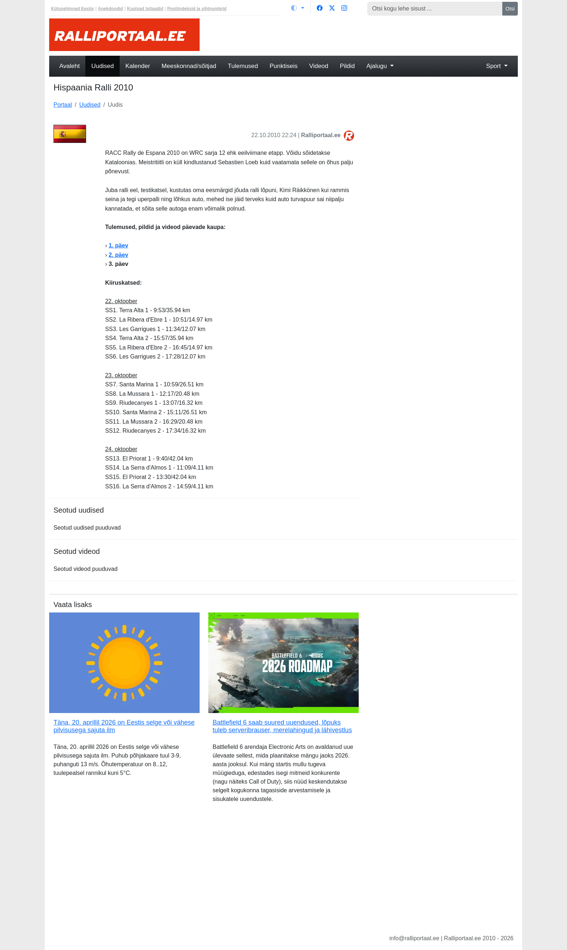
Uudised (102, 66)
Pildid (347, 66)
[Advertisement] (363, 34)
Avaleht (69, 66)
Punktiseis (284, 66)
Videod (318, 66)
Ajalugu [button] (377, 66)
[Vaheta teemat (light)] (297, 8)
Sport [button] (494, 66)
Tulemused (243, 66)
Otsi (510, 9)
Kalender (137, 66)
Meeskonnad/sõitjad (189, 66)
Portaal (63, 105)
